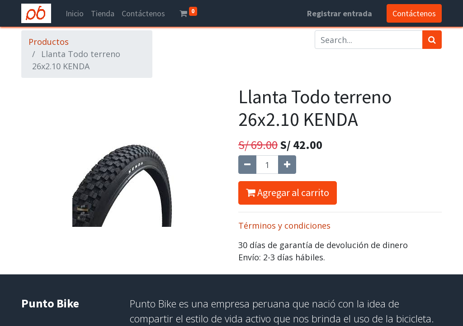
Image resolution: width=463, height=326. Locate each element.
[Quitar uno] (247, 164)
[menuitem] (74, 13)
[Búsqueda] (432, 39)
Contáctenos (414, 13)
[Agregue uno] (287, 164)
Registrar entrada (339, 13)
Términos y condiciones (284, 225)
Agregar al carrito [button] (287, 192)
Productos (48, 41)
